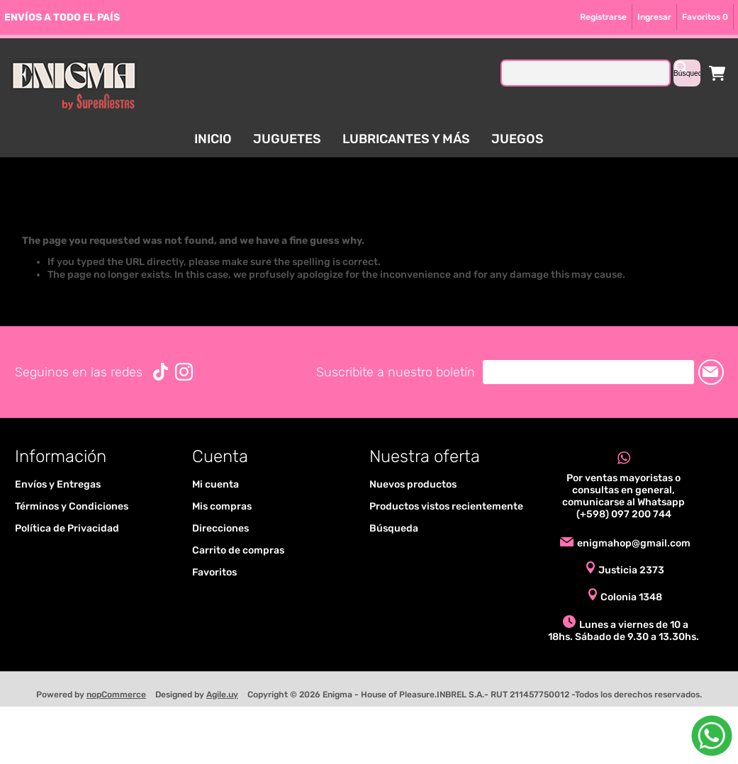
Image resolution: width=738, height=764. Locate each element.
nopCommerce (116, 695)
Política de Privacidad (67, 528)
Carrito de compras (717, 73)
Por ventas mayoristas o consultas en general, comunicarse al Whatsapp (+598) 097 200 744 (623, 496)
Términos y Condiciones (71, 506)
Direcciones (220, 528)
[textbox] (586, 73)
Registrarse (603, 17)
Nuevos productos (413, 484)
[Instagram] (184, 372)
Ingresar (654, 17)
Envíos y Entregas (58, 484)
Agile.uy (222, 695)
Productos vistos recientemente (446, 506)
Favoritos (214, 572)
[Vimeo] (161, 372)
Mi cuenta (215, 484)
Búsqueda (393, 528)
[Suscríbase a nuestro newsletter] (588, 372)
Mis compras (222, 506)
